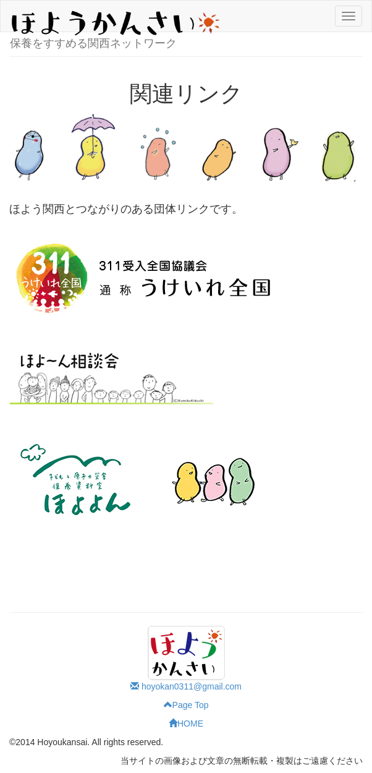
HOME (186, 723)
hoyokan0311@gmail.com (186, 686)
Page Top (186, 705)
